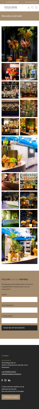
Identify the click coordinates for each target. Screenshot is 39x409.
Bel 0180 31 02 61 (31, 2)
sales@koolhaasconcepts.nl (11, 374)
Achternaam (8, 305)
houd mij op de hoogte (14, 328)
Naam (4, 295)
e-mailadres (7, 316)
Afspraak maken (12, 2)
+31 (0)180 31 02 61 (9, 372)
